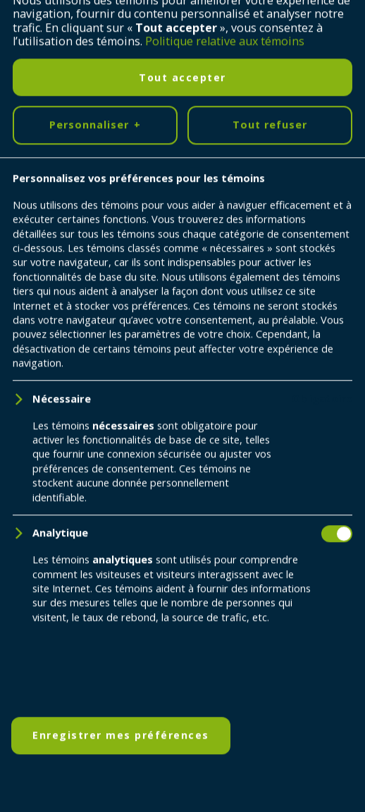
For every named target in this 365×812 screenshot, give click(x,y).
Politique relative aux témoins (224, 673)
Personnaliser (95, 757)
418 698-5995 (214, 575)
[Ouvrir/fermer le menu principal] (333, 31)
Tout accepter (182, 708)
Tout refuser (270, 756)
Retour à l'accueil (96, 344)
